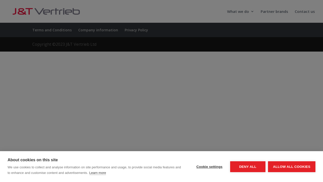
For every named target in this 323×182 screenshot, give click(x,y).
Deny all (247, 167)
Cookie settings (209, 167)
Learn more (97, 173)
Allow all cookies (291, 167)
